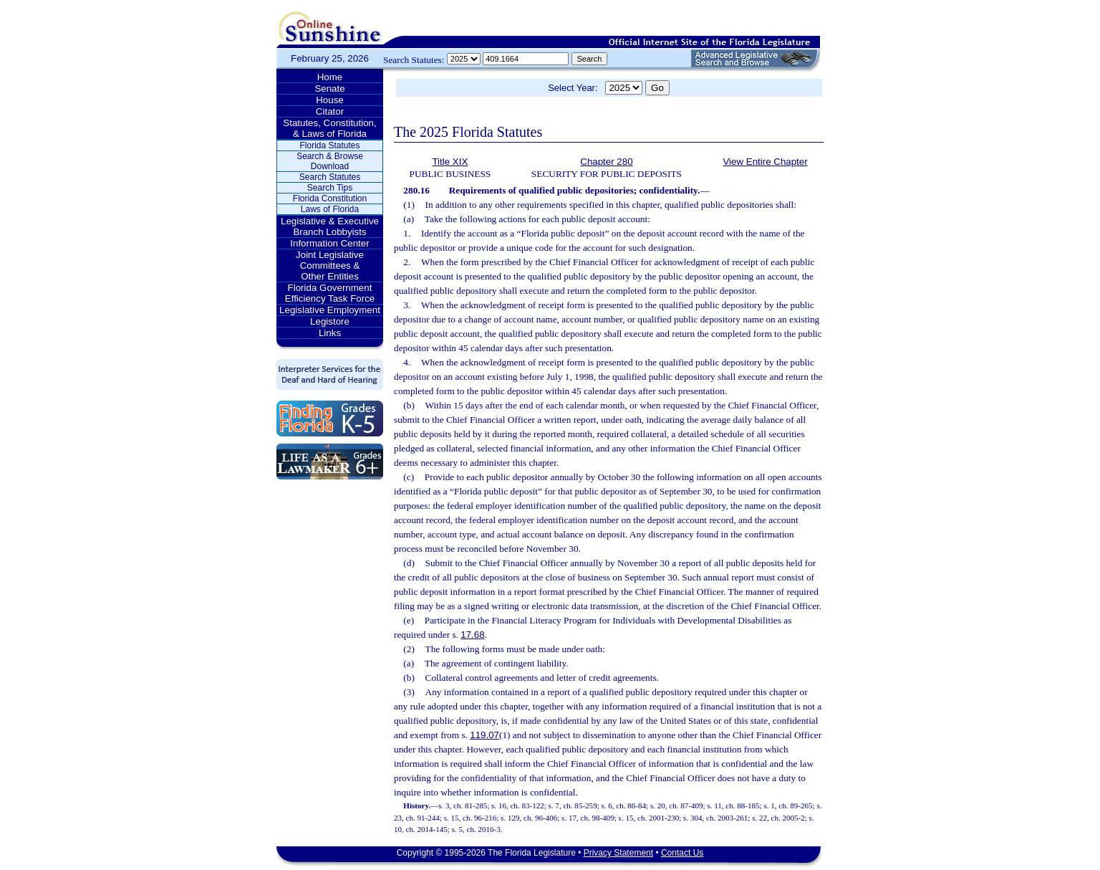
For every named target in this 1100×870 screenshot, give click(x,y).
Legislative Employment (329, 310)
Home (330, 77)
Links (330, 333)
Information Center (329, 243)
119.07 (484, 735)
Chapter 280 (606, 161)
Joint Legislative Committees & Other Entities (330, 265)
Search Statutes (329, 177)
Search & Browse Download (329, 161)
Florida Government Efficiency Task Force (330, 293)
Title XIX (450, 161)
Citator (330, 111)
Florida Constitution (330, 198)
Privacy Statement (618, 853)
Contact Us (682, 853)
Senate (329, 88)
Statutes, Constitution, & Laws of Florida (329, 128)
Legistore (329, 321)
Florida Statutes (329, 145)
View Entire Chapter (765, 161)
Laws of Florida (330, 209)
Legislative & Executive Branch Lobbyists (330, 226)
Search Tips (329, 188)
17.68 (472, 634)
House (330, 100)
